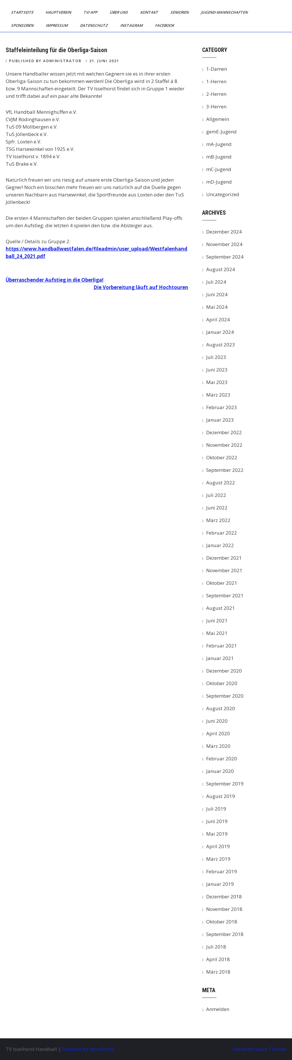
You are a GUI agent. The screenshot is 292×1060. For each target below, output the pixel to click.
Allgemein (217, 119)
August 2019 (220, 796)
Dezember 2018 (224, 896)
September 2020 (225, 696)
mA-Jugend (219, 144)
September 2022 (225, 470)
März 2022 (218, 520)
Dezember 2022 (224, 432)
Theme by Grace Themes (258, 1049)
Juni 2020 (217, 721)
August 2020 (220, 708)
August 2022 (220, 482)
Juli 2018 (216, 946)
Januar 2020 (220, 771)
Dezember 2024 (224, 231)
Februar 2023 (221, 407)
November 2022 (224, 445)
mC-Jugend (218, 169)
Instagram (132, 25)
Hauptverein (59, 12)
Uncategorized (222, 194)
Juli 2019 (216, 808)
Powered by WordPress (88, 1049)
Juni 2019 (217, 821)
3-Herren (216, 106)
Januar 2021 (220, 658)
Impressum (57, 25)
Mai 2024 (217, 307)
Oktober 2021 (221, 583)
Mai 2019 (217, 833)
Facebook (165, 25)
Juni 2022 (217, 507)
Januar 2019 (220, 884)
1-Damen (216, 69)
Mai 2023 (217, 382)
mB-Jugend (219, 156)
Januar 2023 (220, 420)
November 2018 (224, 909)
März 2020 (218, 746)
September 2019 (225, 783)
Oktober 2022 (221, 457)
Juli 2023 (216, 357)
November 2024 (224, 244)
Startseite (23, 12)
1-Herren (216, 81)
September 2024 (225, 256)
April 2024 (218, 319)
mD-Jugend (219, 181)
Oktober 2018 (221, 921)
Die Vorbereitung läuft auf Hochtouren (141, 287)
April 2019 (218, 846)
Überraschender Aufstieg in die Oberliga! (55, 280)
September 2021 (225, 595)
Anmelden (217, 1009)
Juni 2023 (217, 369)
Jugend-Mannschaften (224, 12)
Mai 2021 (217, 633)
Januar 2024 (220, 332)
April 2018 (218, 959)
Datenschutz (95, 25)
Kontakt (150, 12)
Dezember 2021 (224, 558)
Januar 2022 (220, 545)
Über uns (119, 12)
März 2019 (218, 859)
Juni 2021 (217, 620)
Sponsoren (23, 25)
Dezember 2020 (224, 670)
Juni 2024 (217, 294)
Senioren (180, 12)
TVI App (91, 12)
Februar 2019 (221, 871)
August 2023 (220, 344)
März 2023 (218, 394)
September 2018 (225, 934)
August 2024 (220, 269)
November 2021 (224, 570)
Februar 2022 (221, 532)
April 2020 (218, 733)
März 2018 (218, 971)
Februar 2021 (221, 645)
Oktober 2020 (221, 683)
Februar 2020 (221, 758)
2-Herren (216, 94)
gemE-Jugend (221, 131)
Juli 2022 (216, 495)
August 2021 (220, 608)
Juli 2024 (216, 282)
